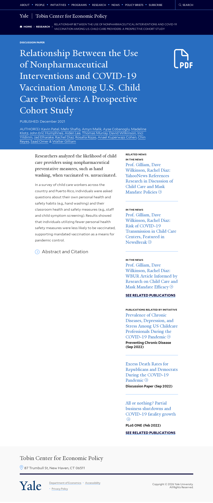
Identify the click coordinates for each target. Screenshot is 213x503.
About (25, 4)
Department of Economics (65, 484)
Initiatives (58, 4)
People (40, 4)
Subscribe (155, 4)
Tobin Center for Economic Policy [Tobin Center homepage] (61, 459)
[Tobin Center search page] (186, 5)
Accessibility (92, 484)
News (116, 4)
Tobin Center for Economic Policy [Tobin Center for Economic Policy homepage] (72, 16)
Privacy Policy (60, 489)
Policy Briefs (134, 4)
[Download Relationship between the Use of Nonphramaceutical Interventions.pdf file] (183, 58)
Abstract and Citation (65, 252)
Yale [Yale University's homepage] (31, 487)
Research (99, 4)
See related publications (150, 296)
